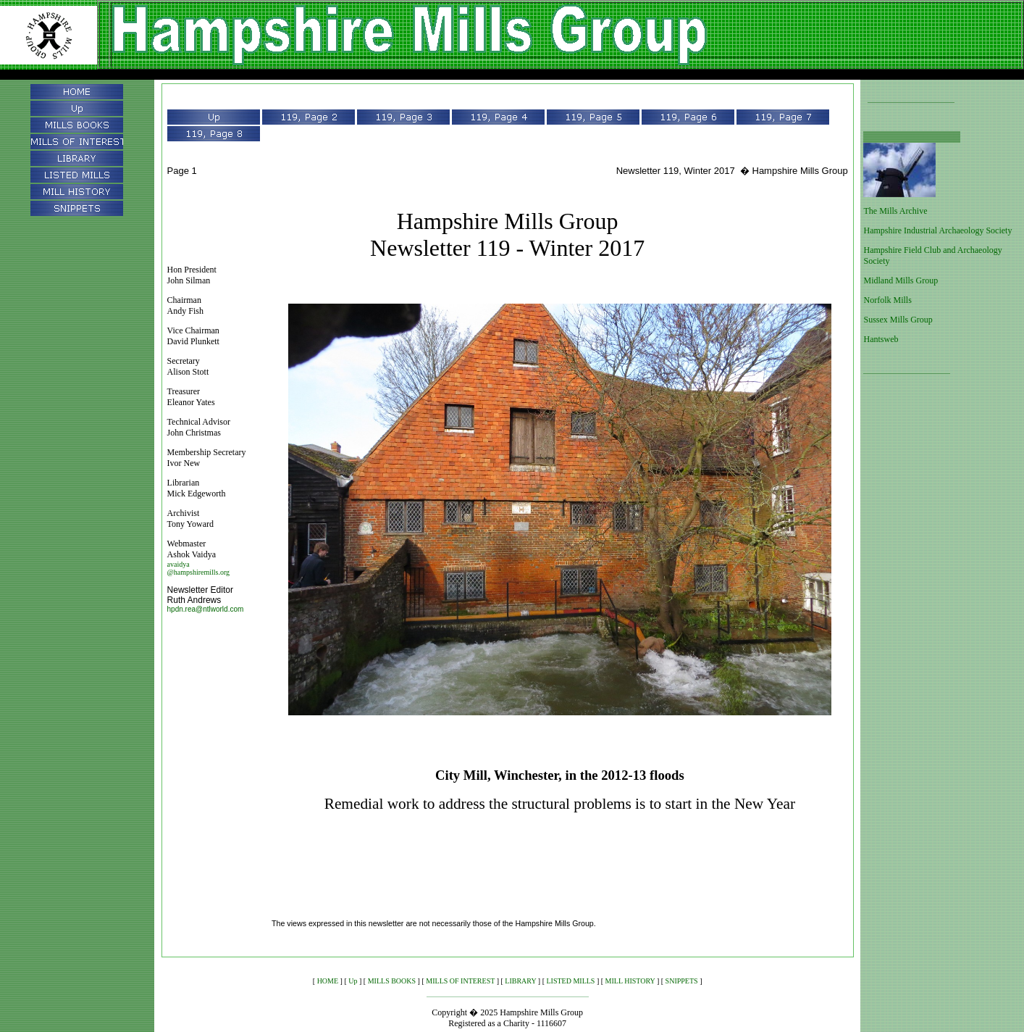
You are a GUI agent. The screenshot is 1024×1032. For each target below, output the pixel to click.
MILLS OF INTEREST (460, 981)
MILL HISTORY (630, 981)
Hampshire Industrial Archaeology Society (937, 230)
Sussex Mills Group (897, 320)
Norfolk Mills (887, 300)
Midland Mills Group (900, 280)
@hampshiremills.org (198, 572)
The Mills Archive (895, 211)
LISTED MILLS (570, 981)
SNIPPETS (682, 981)
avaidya (178, 564)
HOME (327, 981)
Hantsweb (880, 339)
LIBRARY (520, 981)
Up (352, 981)
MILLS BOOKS (392, 981)
